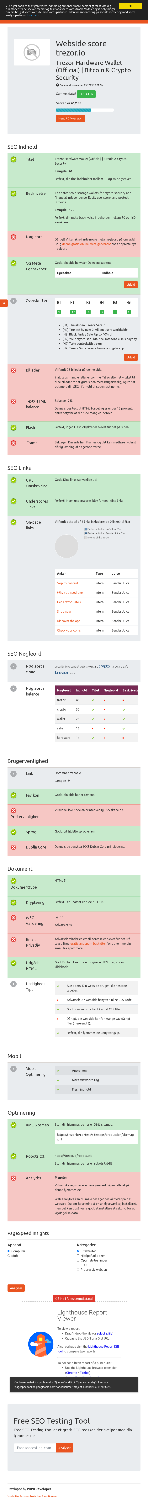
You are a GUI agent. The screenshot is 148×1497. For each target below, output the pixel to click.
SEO (84, 1265)
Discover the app (68, 621)
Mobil (15, 1255)
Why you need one (70, 592)
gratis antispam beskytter (88, 943)
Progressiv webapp (94, 1269)
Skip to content (67, 583)
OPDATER (86, 94)
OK (131, 6)
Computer (18, 1251)
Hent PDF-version (70, 118)
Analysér (16, 1288)
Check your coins (69, 630)
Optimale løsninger (94, 1260)
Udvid (131, 284)
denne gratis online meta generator (86, 244)
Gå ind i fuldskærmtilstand (74, 1298)
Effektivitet (88, 1251)
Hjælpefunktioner (93, 1255)
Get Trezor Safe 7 (69, 602)
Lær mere (54, 16)
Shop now (64, 611)
